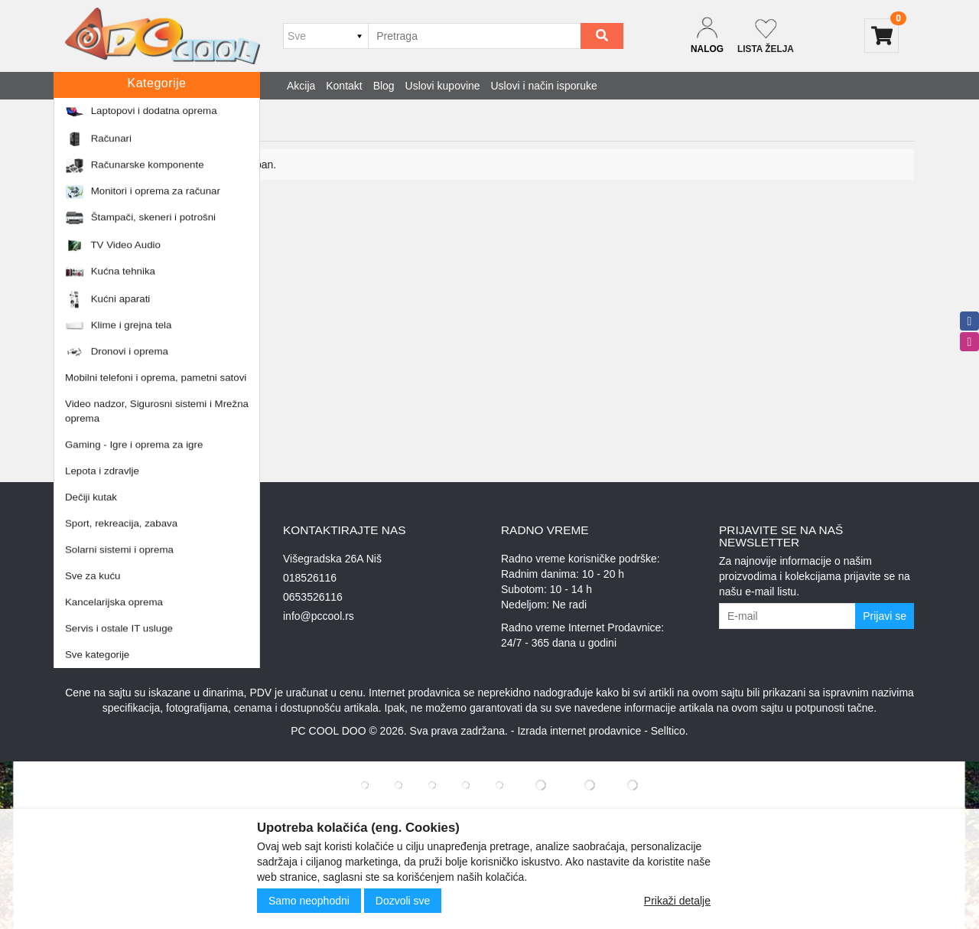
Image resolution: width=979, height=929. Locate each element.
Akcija (301, 86)
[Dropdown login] (707, 36)
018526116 (310, 578)
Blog (384, 86)
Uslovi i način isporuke (544, 86)
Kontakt (344, 86)
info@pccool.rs (318, 616)
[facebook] (969, 321)
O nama (84, 597)
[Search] (602, 36)
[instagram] (969, 341)
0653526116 (313, 597)
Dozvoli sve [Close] (403, 901)
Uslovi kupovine (442, 86)
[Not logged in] (765, 36)
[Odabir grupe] (325, 36)
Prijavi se (884, 616)
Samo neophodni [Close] (309, 901)
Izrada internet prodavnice (579, 731)
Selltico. (669, 731)
